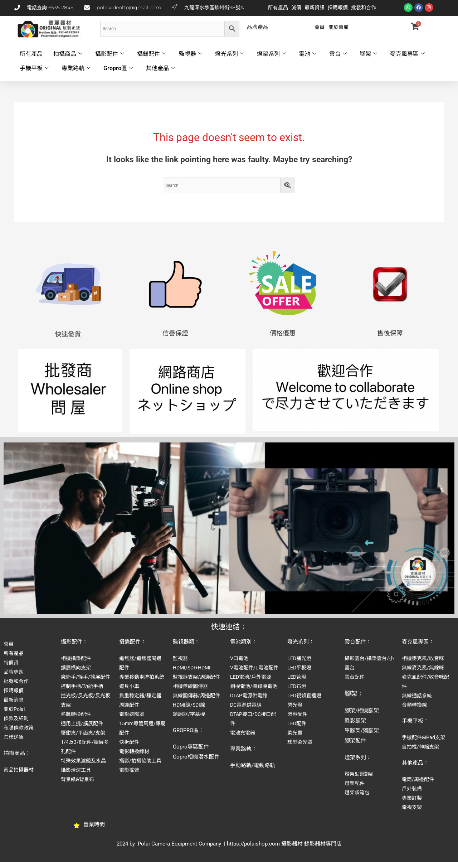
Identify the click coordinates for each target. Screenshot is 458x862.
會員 (320, 27)
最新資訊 (314, 7)
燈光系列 (229, 54)
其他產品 (160, 68)
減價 (296, 7)
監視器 (190, 54)
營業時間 (94, 824)
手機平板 (34, 68)
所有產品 (278, 7)
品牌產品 (257, 27)
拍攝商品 (67, 54)
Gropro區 (118, 68)
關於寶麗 (338, 27)
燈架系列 (271, 54)
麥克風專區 (407, 54)
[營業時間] (76, 825)
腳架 (368, 54)
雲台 (338, 54)
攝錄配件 (151, 54)
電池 (307, 54)
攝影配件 (109, 54)
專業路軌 (76, 68)
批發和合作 (363, 7)
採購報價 (338, 7)
